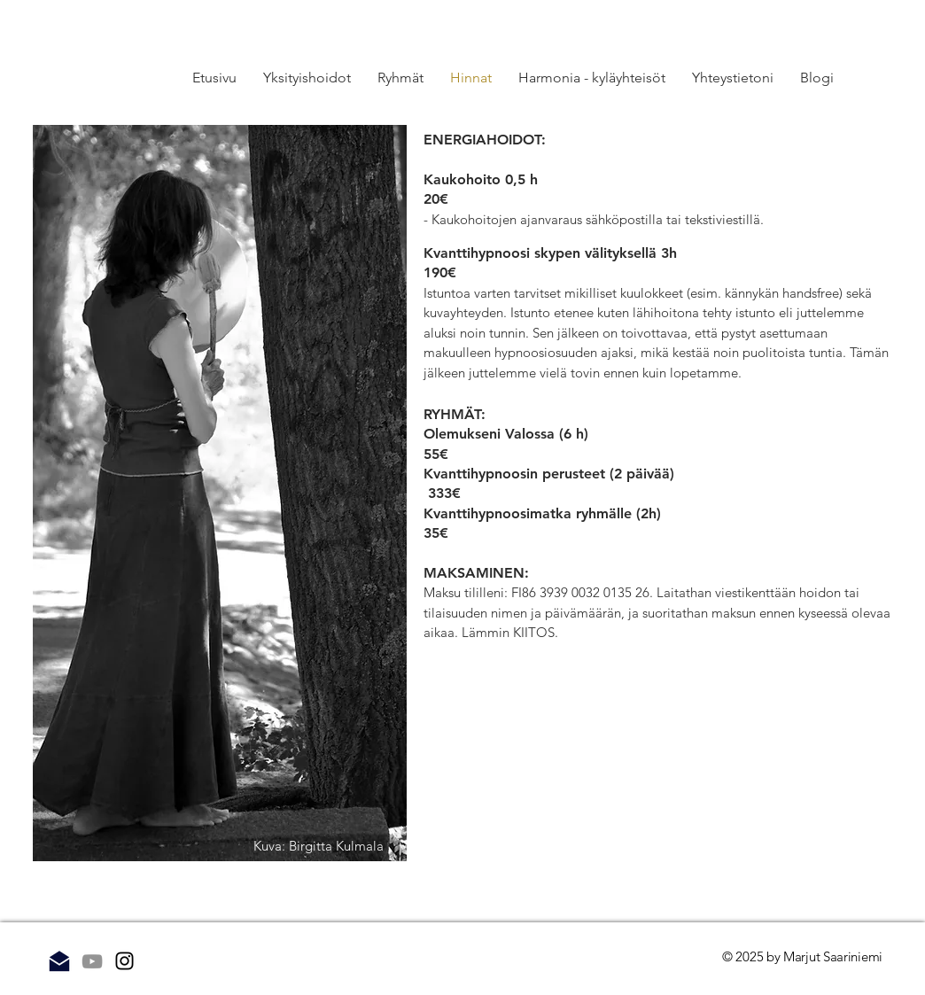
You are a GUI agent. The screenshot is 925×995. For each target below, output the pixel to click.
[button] (400, 78)
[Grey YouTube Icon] (92, 961)
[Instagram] (124, 961)
